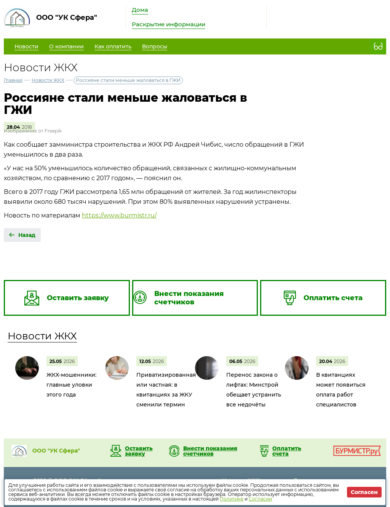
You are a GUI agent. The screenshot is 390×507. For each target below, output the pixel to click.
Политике (231, 499)
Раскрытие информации (168, 24)
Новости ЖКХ (48, 80)
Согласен (364, 492)
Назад (26, 235)
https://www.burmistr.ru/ (119, 215)
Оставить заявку (139, 451)
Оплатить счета (286, 451)
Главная (13, 80)
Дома (140, 9)
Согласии (260, 499)
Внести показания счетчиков (210, 451)
